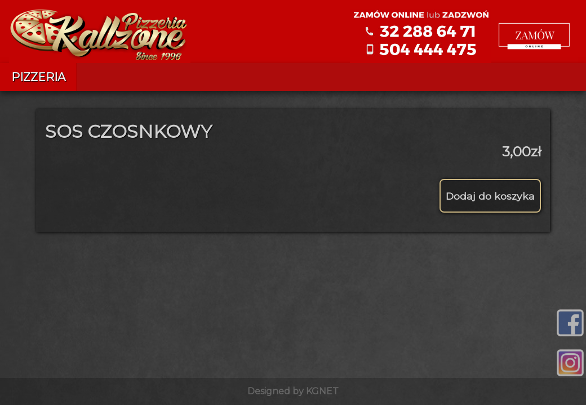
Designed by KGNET (293, 391)
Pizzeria (38, 77)
